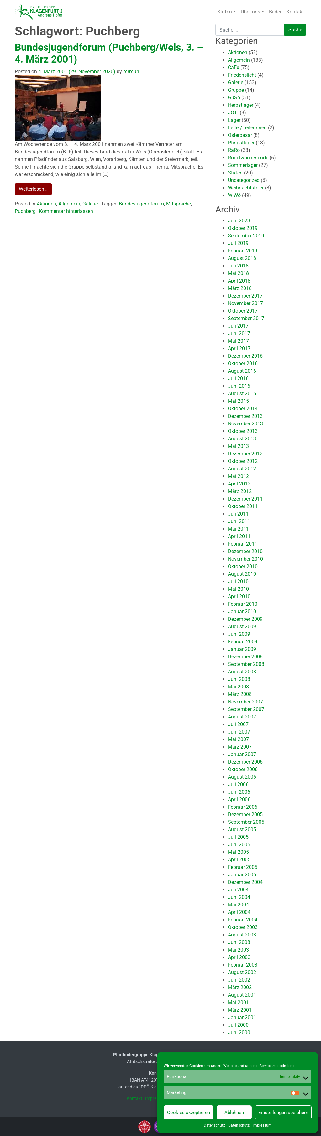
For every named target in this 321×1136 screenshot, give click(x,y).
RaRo (234, 150)
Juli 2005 (238, 837)
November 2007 (245, 702)
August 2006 (242, 777)
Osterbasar (240, 135)
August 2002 (242, 972)
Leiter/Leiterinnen (247, 128)
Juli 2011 (238, 514)
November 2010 (245, 559)
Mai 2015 (238, 401)
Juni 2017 (239, 333)
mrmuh (130, 72)
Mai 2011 (238, 529)
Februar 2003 (242, 965)
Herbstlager (240, 105)
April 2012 (239, 484)
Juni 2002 (239, 980)
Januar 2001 (242, 1017)
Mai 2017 (238, 341)
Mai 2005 (238, 852)
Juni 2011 (239, 521)
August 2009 (242, 627)
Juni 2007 (239, 732)
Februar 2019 (242, 251)
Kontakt (295, 12)
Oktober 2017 (243, 311)
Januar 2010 (242, 612)
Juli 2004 (238, 890)
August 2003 (242, 935)
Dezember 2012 (245, 454)
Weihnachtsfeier (246, 188)
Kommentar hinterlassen (66, 211)
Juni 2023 (239, 221)
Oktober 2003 (243, 927)
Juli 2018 (238, 266)
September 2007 (246, 709)
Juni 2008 (239, 679)
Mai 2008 (238, 687)
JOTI (233, 113)
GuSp (234, 98)
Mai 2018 (238, 273)
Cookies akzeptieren (188, 1112)
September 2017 (246, 318)
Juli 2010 (238, 581)
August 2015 (242, 394)
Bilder (275, 12)
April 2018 (239, 281)
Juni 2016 (239, 386)
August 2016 (242, 371)
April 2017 (239, 348)
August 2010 (242, 574)
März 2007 (240, 747)
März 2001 (240, 1010)
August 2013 (242, 439)
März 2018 (240, 288)
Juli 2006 (238, 784)
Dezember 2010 (245, 551)
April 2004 (239, 912)
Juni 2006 (239, 792)
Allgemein (69, 204)
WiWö (234, 195)
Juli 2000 (238, 1025)
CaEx (233, 67)
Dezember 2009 (245, 619)
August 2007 (242, 717)
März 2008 (240, 694)
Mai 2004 (238, 905)
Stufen (224, 12)
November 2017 (245, 303)
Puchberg (25, 211)
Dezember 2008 (245, 657)
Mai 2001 (238, 1002)
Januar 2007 (242, 754)
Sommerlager (243, 165)
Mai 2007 (238, 739)
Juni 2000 (239, 1032)
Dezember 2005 (245, 814)
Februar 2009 (242, 642)
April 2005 (239, 860)
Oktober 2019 (243, 228)
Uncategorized (244, 180)
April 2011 (239, 536)
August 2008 (242, 672)
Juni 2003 (239, 942)
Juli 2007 (238, 724)
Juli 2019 (238, 243)
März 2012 (240, 491)
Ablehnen (234, 1112)
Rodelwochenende (248, 158)
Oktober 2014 (243, 409)
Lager (234, 120)
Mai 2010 (238, 589)
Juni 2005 (239, 845)
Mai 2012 (238, 476)
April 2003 (239, 957)
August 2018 (242, 258)
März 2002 (240, 987)
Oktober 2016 (243, 363)
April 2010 (239, 596)
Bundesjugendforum (141, 204)
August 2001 (242, 995)
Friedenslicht (242, 75)
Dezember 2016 (245, 356)
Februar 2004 (242, 920)
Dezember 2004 (245, 882)
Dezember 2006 (245, 762)
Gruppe (236, 90)
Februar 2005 (242, 867)
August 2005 (242, 830)
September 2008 (246, 664)
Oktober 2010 (243, 566)
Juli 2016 (238, 378)
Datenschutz (214, 1125)
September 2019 (246, 236)
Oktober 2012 (243, 461)
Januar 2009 (242, 649)
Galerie (90, 204)
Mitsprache (178, 204)
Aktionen (46, 204)
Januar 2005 (242, 875)
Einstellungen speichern (283, 1112)
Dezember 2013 (245, 416)
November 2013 (245, 424)
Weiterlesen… (33, 189)
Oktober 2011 (243, 506)
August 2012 (242, 469)
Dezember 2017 (245, 296)
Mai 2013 (238, 446)
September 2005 (246, 822)
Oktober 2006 (243, 769)
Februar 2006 (242, 807)
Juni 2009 (239, 634)
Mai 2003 (238, 950)
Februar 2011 (242, 544)
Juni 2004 (239, 897)
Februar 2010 (242, 604)
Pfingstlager (241, 143)
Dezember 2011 (245, 499)
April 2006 (239, 799)
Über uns (250, 12)
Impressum (262, 1125)
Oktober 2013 (243, 431)
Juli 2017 (238, 326)
